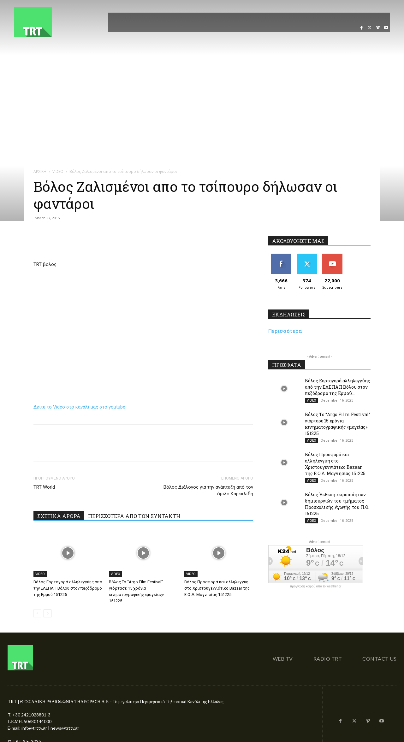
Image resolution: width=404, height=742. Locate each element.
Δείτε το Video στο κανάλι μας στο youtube (79, 407)
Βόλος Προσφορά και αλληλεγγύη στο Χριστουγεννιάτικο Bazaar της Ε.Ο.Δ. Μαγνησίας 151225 (217, 588)
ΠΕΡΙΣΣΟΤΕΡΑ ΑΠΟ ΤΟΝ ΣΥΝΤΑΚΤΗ (134, 516)
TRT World (44, 487)
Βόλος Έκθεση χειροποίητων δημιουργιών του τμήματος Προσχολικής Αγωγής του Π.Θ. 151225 (337, 504)
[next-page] (47, 613)
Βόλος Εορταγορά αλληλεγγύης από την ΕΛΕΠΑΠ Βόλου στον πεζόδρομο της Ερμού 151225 (67, 588)
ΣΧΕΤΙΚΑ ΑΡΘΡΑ (58, 516)
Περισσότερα (285, 330)
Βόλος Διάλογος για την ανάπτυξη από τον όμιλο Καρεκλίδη (208, 490)
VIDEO (57, 171)
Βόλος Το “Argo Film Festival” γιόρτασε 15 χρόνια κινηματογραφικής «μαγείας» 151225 (338, 423)
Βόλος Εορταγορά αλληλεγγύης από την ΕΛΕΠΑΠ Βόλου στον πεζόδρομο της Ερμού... (337, 387)
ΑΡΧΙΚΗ (39, 171)
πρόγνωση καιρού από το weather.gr (316, 586)
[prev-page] (37, 613)
